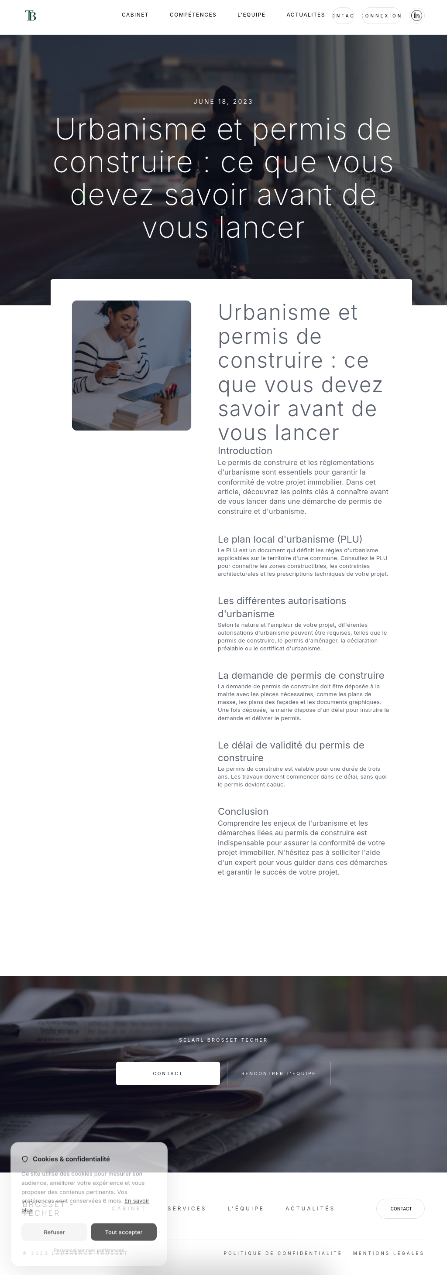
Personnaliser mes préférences (89, 1255)
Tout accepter (123, 1237)
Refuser (54, 1237)
